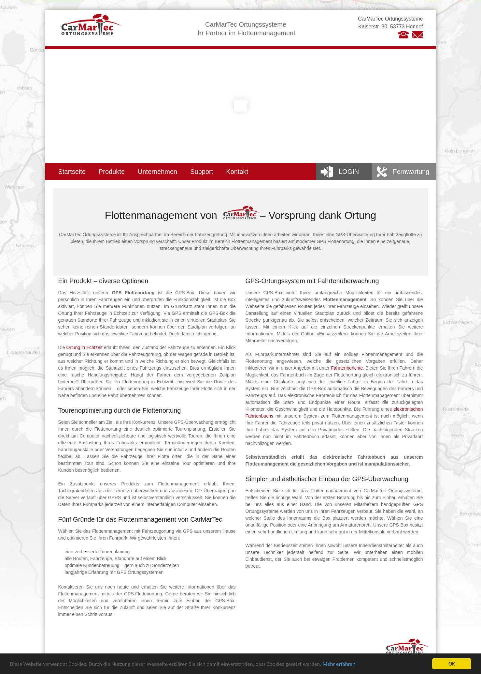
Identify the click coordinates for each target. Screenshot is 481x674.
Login (349, 171)
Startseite (72, 171)
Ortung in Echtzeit (84, 347)
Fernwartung (411, 171)
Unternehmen (157, 171)
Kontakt (237, 171)
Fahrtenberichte (347, 368)
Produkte (112, 171)
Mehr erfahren (338, 664)
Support (201, 171)
